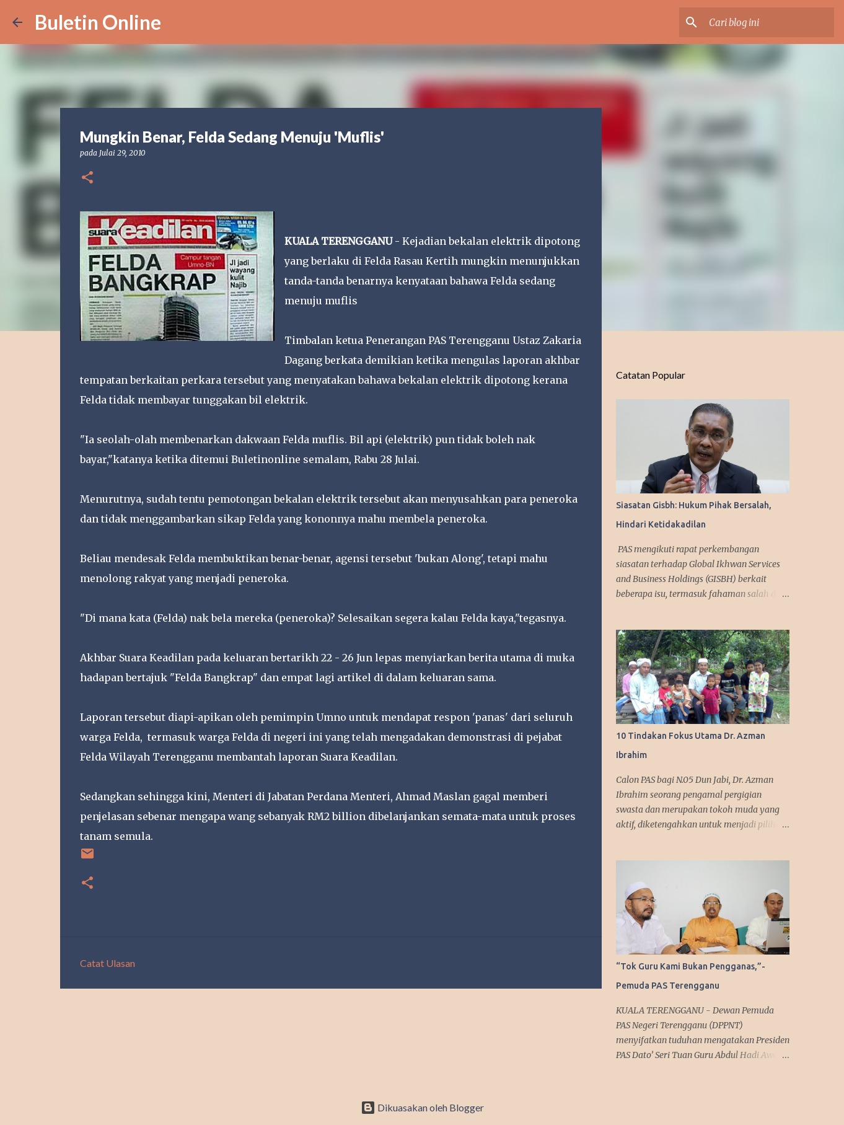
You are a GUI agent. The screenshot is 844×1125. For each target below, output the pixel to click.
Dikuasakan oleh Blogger (422, 1107)
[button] (87, 178)
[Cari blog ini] (769, 22)
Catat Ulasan (107, 963)
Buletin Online (98, 22)
